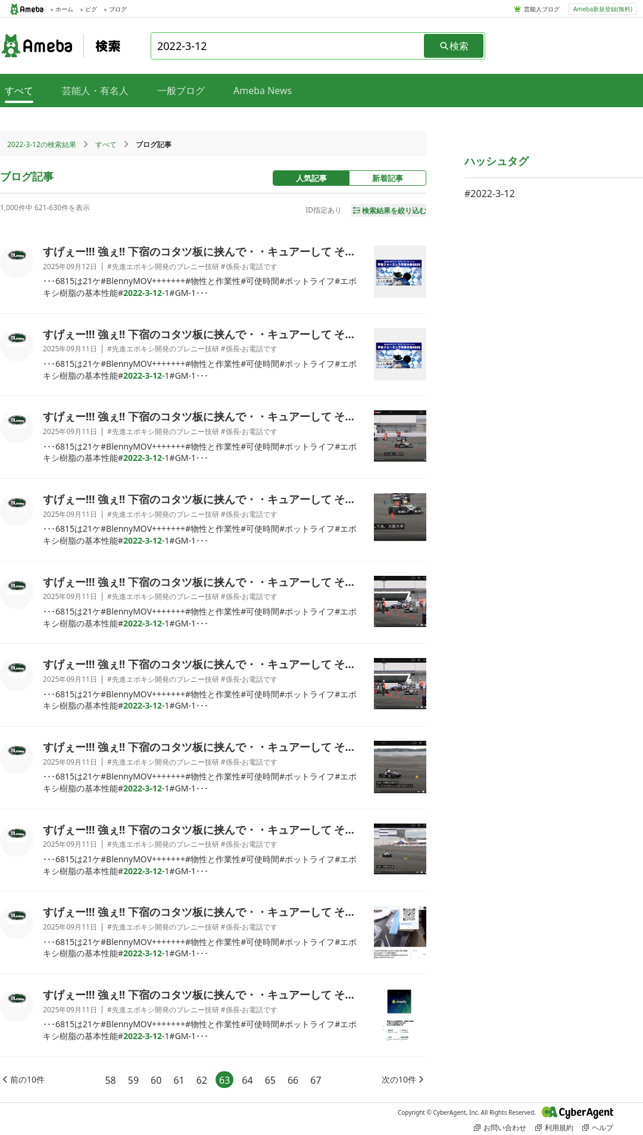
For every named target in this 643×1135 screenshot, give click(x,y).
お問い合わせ (500, 1127)
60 (156, 1080)
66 (293, 1080)
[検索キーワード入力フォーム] (288, 46)
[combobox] (288, 46)
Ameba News (262, 90)
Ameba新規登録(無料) (602, 9)
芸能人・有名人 (95, 90)
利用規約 (554, 1127)
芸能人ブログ (542, 9)
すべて (106, 144)
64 (247, 1080)
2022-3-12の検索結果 (41, 144)
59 (133, 1080)
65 (270, 1080)
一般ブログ (181, 90)
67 (315, 1080)
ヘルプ (597, 1127)
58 (110, 1080)
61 (178, 1080)
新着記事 (387, 178)
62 (201, 1080)
